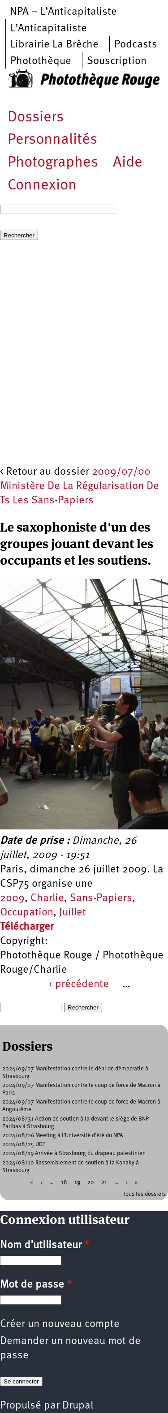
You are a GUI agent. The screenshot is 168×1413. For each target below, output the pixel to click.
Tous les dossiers (144, 1194)
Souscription (116, 61)
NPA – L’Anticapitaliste (63, 12)
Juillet (72, 912)
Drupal (77, 1405)
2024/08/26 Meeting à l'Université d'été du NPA (62, 1135)
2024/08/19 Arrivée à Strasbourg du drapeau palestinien (74, 1153)
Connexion (42, 185)
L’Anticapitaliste (48, 28)
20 (90, 1182)
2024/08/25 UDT (23, 1144)
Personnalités (52, 140)
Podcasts (135, 44)
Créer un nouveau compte (60, 1324)
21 (104, 1182)
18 (64, 1182)
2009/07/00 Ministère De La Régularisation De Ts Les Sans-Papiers (79, 486)
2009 (12, 898)
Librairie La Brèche (54, 44)
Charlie (47, 898)
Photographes (53, 162)
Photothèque (40, 61)
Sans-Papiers (101, 898)
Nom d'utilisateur (44, 1245)
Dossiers (36, 117)
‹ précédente (79, 984)
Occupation (26, 912)
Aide (127, 162)
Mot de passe (36, 1285)
